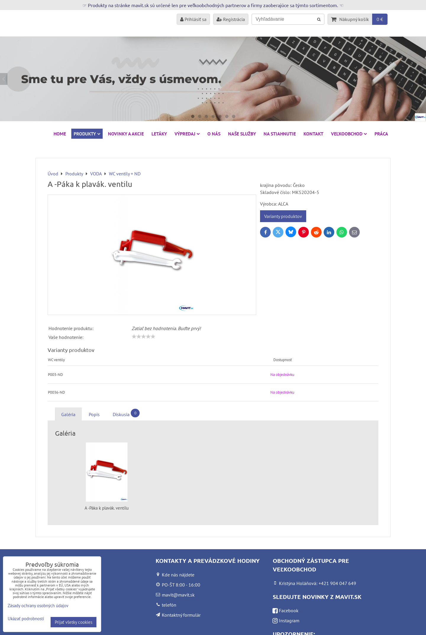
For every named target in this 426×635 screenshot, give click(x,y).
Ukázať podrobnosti (26, 618)
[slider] (143, 336)
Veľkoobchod (349, 134)
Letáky (159, 134)
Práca (381, 134)
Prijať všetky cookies (73, 622)
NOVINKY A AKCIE (126, 134)
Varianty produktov (283, 216)
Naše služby (242, 134)
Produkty (87, 134)
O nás (213, 134)
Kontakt (313, 134)
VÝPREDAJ (187, 134)
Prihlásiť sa (193, 19)
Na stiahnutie (280, 134)
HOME (60, 134)
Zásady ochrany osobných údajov (38, 605)
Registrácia (231, 19)
